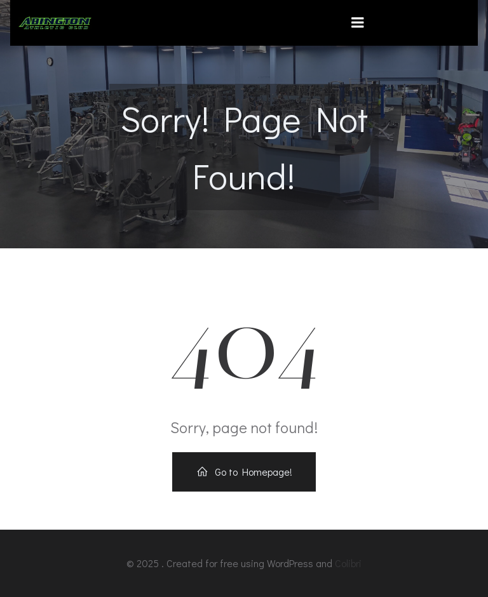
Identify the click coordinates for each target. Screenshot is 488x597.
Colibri (348, 563)
